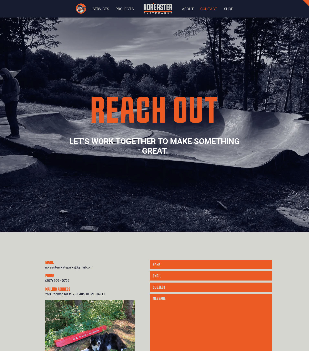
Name (156, 265)
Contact (208, 9)
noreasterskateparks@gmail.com (68, 267)
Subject (159, 287)
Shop (228, 9)
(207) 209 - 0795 (57, 281)
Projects (125, 9)
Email (157, 276)
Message (159, 299)
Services (101, 9)
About (188, 9)
